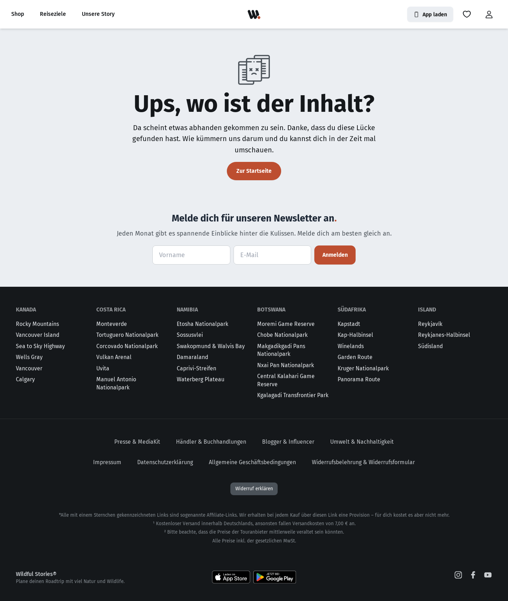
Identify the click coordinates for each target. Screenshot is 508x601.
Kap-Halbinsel (355, 335)
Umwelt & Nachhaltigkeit (362, 441)
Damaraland (192, 357)
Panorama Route (359, 379)
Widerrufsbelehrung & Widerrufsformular (363, 462)
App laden (430, 14)
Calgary (25, 379)
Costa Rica (111, 309)
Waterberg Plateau (200, 379)
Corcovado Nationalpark (127, 346)
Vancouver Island (37, 335)
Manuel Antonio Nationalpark (116, 383)
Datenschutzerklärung (165, 462)
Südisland (430, 346)
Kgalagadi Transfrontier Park (292, 395)
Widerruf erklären (254, 489)
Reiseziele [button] (53, 14)
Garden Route (355, 357)
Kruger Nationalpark (363, 368)
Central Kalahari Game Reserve (286, 380)
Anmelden (335, 254)
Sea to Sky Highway (40, 346)
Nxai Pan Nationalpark (285, 365)
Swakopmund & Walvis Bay (211, 346)
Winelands (351, 346)
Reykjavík (430, 324)
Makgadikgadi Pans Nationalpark (281, 350)
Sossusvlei (190, 335)
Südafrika (352, 309)
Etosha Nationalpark (202, 324)
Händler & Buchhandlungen (211, 441)
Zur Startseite (254, 171)
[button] (466, 14)
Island (427, 309)
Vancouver (29, 368)
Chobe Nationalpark (282, 335)
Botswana (271, 309)
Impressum (107, 462)
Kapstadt (349, 324)
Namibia (187, 309)
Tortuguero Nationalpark (127, 335)
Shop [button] (17, 14)
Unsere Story (98, 14)
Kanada (26, 309)
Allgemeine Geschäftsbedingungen (252, 462)
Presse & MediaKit (137, 441)
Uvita (102, 368)
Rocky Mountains (37, 324)
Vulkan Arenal (114, 357)
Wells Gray (29, 357)
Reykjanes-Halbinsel (444, 335)
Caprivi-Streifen (196, 368)
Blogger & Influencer (288, 441)
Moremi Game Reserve (286, 324)
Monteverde (111, 324)
